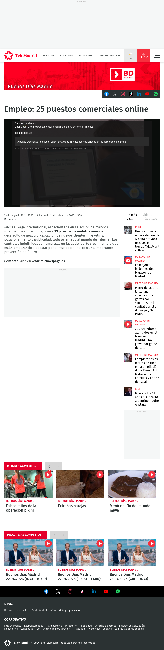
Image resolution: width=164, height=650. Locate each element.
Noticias (48, 55)
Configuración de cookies (129, 629)
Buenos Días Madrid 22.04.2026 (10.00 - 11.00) (80, 552)
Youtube (147, 94)
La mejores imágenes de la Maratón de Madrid (128, 260)
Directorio (71, 625)
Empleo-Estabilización (132, 625)
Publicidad (86, 625)
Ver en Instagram (70, 591)
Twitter (115, 94)
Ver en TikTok (82, 592)
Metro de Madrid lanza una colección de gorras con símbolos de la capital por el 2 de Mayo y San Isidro (128, 286)
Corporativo (15, 619)
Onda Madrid (86, 55)
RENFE (139, 227)
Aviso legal (94, 629)
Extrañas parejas (80, 483)
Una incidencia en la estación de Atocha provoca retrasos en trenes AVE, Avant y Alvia (128, 230)
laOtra (53, 610)
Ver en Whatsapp (118, 591)
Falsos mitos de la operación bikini (28, 483)
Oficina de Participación (56, 629)
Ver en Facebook (46, 592)
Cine (138, 389)
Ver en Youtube (106, 591)
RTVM (8, 604)
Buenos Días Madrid (20, 501)
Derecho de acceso (105, 625)
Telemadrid (22, 610)
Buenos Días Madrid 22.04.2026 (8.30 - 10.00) (28, 552)
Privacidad (79, 629)
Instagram (123, 94)
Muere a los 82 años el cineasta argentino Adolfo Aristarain (128, 391)
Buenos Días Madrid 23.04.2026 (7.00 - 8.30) (132, 552)
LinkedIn (139, 94)
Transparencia (54, 625)
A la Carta (66, 55)
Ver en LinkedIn (94, 591)
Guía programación (70, 610)
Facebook (106, 94)
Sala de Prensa (12, 625)
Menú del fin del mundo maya (132, 483)
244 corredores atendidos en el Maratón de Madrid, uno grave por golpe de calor (128, 324)
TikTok (131, 94)
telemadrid (16, 643)
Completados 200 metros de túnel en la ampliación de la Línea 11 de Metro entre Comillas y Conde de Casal (128, 357)
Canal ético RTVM (30, 629)
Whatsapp (156, 94)
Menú (157, 55)
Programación (110, 55)
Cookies (107, 629)
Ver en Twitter (58, 592)
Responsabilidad (33, 625)
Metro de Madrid (146, 283)
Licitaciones (11, 629)
